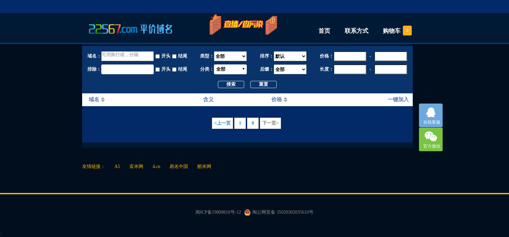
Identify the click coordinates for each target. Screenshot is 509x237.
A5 (117, 166)
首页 (324, 31)
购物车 (392, 31)
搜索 (231, 84)
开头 (166, 56)
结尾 (182, 56)
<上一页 (222, 123)
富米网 (136, 166)
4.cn (156, 166)
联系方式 (356, 31)
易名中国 (179, 166)
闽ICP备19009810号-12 (218, 212)
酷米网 (204, 166)
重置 (263, 84)
